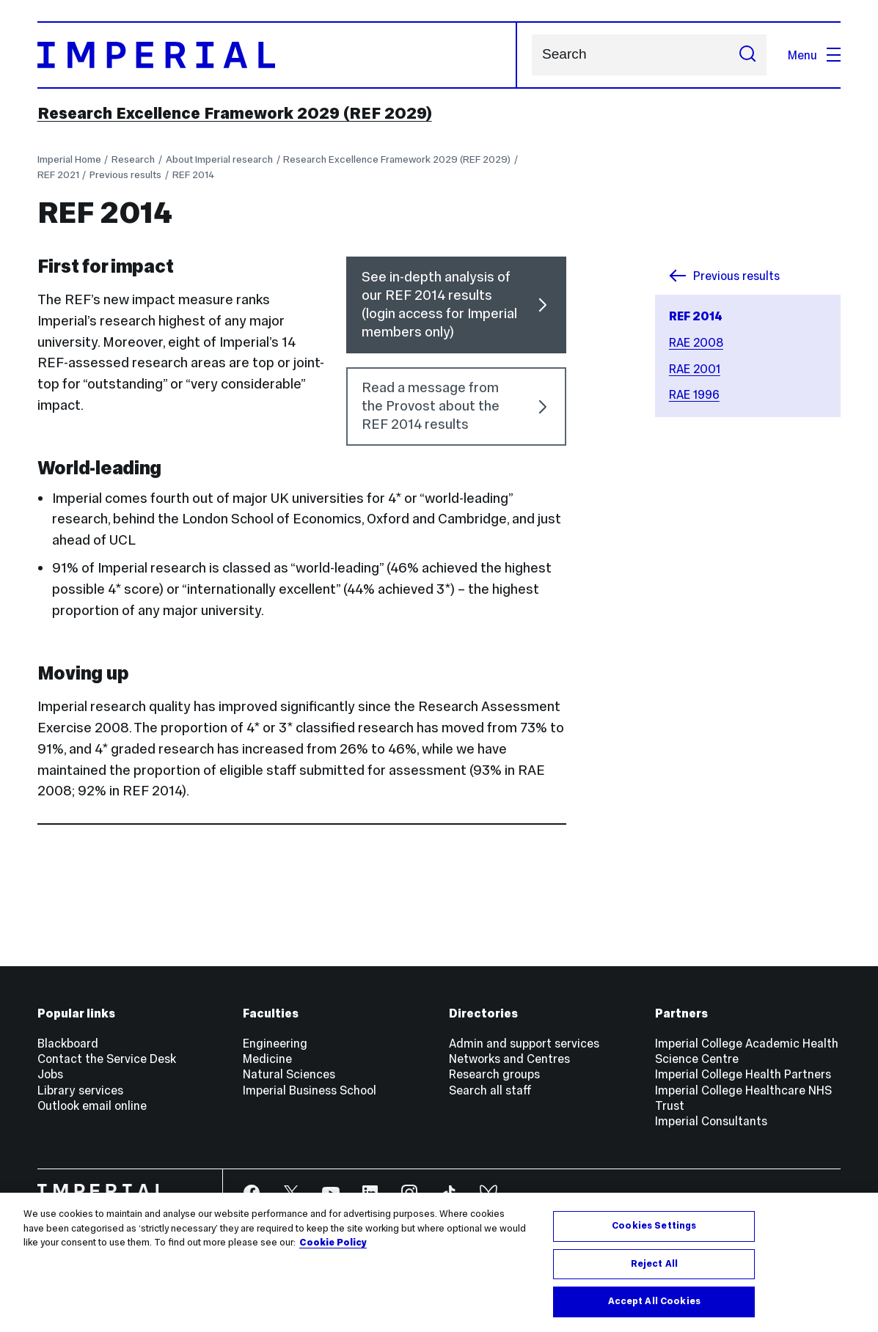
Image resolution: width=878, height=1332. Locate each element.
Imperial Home (69, 159)
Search (531, 54)
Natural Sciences (289, 1074)
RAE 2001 (694, 368)
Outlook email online (92, 1105)
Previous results (125, 175)
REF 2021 (58, 175)
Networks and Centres (509, 1058)
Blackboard (67, 1043)
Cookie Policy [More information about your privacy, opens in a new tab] (333, 1242)
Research (133, 159)
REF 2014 (193, 175)
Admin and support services (524, 1043)
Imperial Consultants (711, 1121)
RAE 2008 (696, 342)
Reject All (654, 1264)
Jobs (50, 1074)
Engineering (275, 1043)
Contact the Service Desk (106, 1058)
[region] (439, 1262)
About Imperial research (219, 159)
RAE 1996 (694, 394)
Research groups (494, 1074)
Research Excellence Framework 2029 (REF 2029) (234, 113)
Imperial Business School (309, 1090)
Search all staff (490, 1090)
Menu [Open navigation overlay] (814, 55)
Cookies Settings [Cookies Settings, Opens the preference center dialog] (654, 1226)
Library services (80, 1090)
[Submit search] (747, 55)
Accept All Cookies (654, 1301)
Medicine (267, 1058)
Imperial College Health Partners (743, 1074)
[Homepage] (277, 55)
